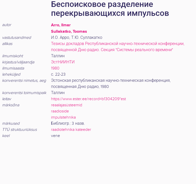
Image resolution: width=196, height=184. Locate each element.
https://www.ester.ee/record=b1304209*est (88, 99)
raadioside (60, 111)
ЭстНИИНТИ (63, 62)
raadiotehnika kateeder (71, 129)
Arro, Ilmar (61, 25)
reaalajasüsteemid (66, 105)
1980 (55, 68)
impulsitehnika (63, 117)
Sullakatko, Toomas (69, 31)
